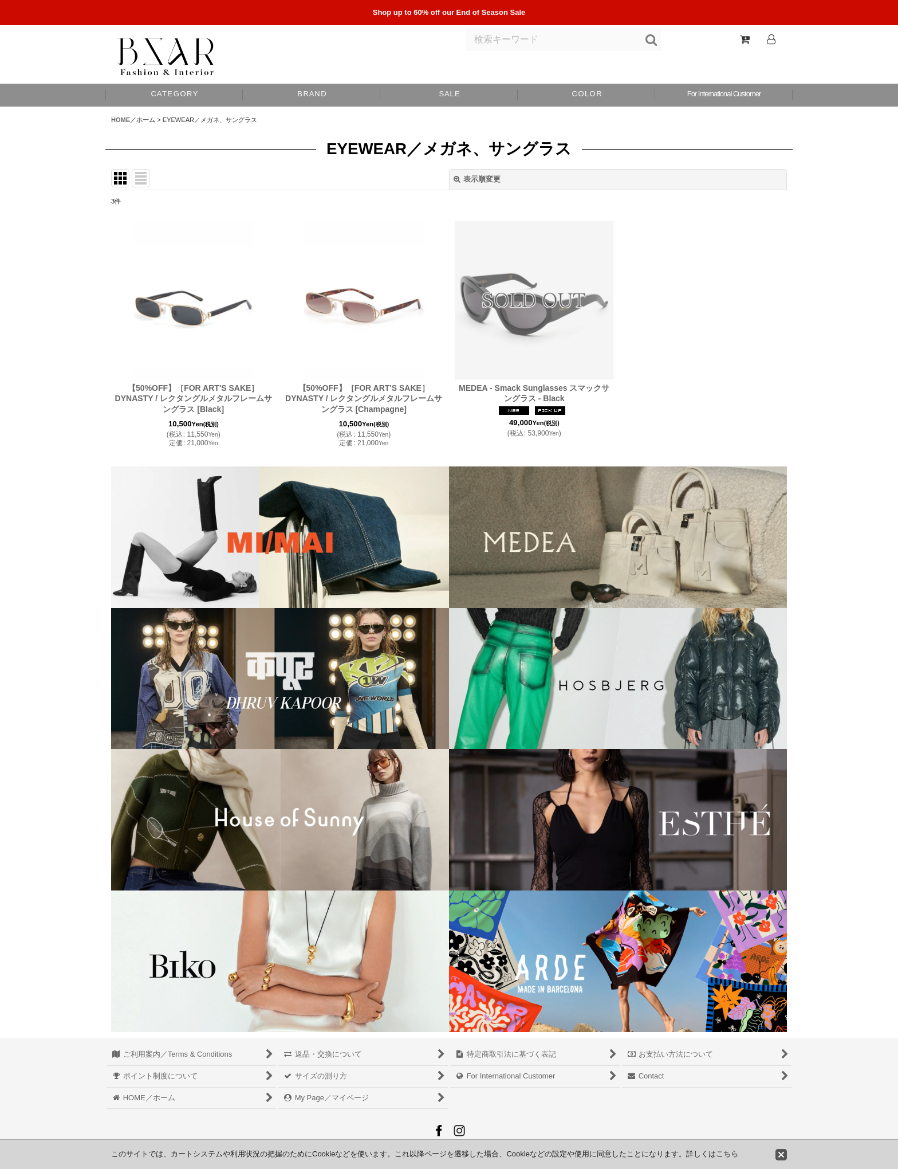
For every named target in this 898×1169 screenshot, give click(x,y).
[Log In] (771, 39)
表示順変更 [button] (477, 179)
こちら (727, 1154)
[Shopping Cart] (744, 39)
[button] (586, 95)
